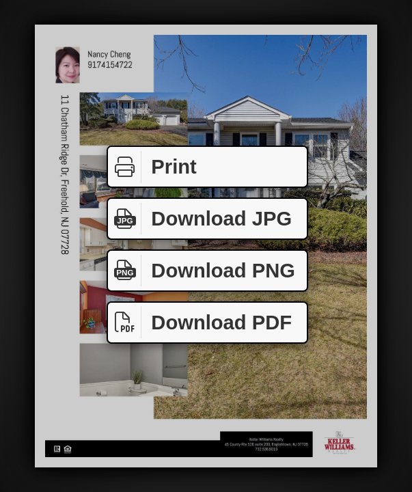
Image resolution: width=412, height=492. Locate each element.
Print (152, 167)
